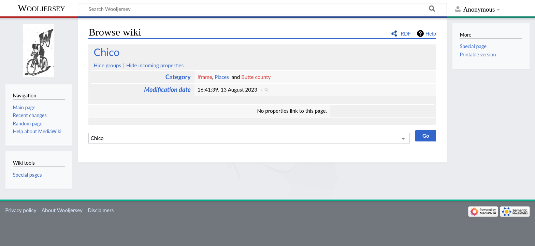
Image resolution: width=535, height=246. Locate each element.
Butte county (256, 77)
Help (430, 33)
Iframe (205, 77)
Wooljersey (41, 8)
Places (222, 77)
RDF (406, 33)
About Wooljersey (62, 210)
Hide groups (107, 65)
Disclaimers (101, 210)
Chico (106, 52)
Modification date (167, 89)
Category (178, 77)
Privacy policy (20, 210)
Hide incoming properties (155, 65)
